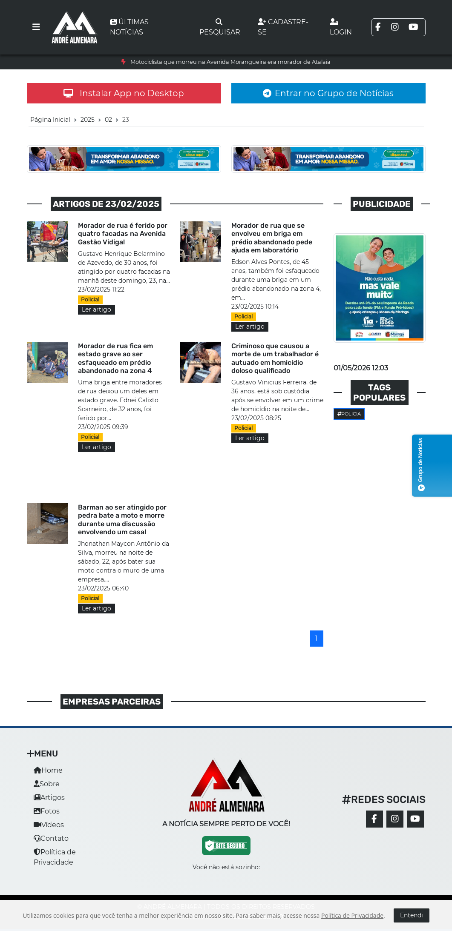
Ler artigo (96, 309)
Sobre (47, 784)
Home (48, 770)
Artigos (49, 797)
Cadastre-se (283, 27)
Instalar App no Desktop (123, 93)
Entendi (411, 915)
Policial (90, 299)
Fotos (47, 811)
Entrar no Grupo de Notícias (328, 93)
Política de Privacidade (352, 915)
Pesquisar (219, 27)
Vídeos (49, 825)
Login (341, 27)
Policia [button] (349, 414)
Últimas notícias (129, 27)
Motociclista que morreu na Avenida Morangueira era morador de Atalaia (230, 62)
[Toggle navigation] (36, 27)
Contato (51, 838)
